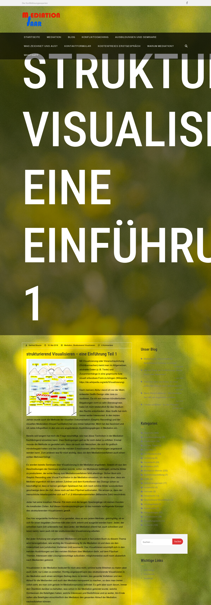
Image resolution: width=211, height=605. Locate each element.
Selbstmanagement (153, 487)
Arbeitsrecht (149, 445)
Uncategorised (151, 508)
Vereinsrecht (150, 512)
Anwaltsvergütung (152, 441)
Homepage (149, 574)
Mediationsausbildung (154, 479)
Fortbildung (149, 462)
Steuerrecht (149, 500)
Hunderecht (149, 466)
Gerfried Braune (35, 350)
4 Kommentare (107, 350)
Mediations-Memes (153, 475)
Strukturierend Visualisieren (84, 350)
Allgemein (148, 437)
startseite (148, 496)
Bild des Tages (151, 449)
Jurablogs (148, 582)
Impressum (149, 578)
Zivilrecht (148, 529)
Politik (146, 483)
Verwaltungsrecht (152, 525)
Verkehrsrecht (150, 521)
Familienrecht (150, 458)
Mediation (68, 350)
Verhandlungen (151, 517)
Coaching (148, 454)
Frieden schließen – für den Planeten (161, 409)
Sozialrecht (149, 491)
